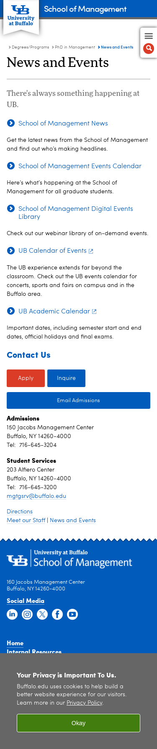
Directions (20, 512)
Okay (79, 723)
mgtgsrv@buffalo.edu (36, 496)
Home (15, 642)
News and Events (73, 520)
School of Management (85, 8)
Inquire (66, 378)
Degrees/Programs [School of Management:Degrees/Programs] (30, 47)
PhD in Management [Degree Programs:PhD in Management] (75, 47)
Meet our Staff (26, 520)
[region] (78, 701)
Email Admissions (78, 400)
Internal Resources (34, 651)
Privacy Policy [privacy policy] (84, 703)
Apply (25, 378)
